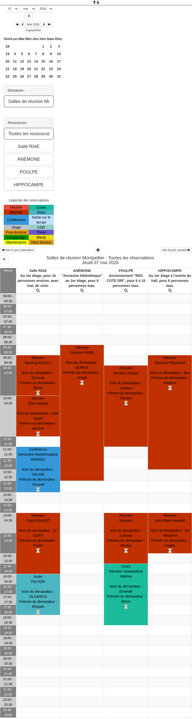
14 (36, 61)
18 (8, 46)
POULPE (126, 271)
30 (51, 76)
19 (8, 54)
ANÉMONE (82, 271)
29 (43, 76)
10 (59, 54)
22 (43, 69)
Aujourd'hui (33, 30)
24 (59, 69)
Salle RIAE (38, 271)
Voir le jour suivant (176, 250)
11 (15, 61)
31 (59, 76)
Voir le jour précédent (18, 250)
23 (51, 69)
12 (22, 61)
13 (29, 61)
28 (36, 76)
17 (59, 61)
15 (43, 61)
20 (8, 61)
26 (22, 76)
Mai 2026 (33, 24)
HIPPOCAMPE (170, 271)
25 (15, 76)
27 (29, 76)
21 (8, 69)
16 (51, 61)
